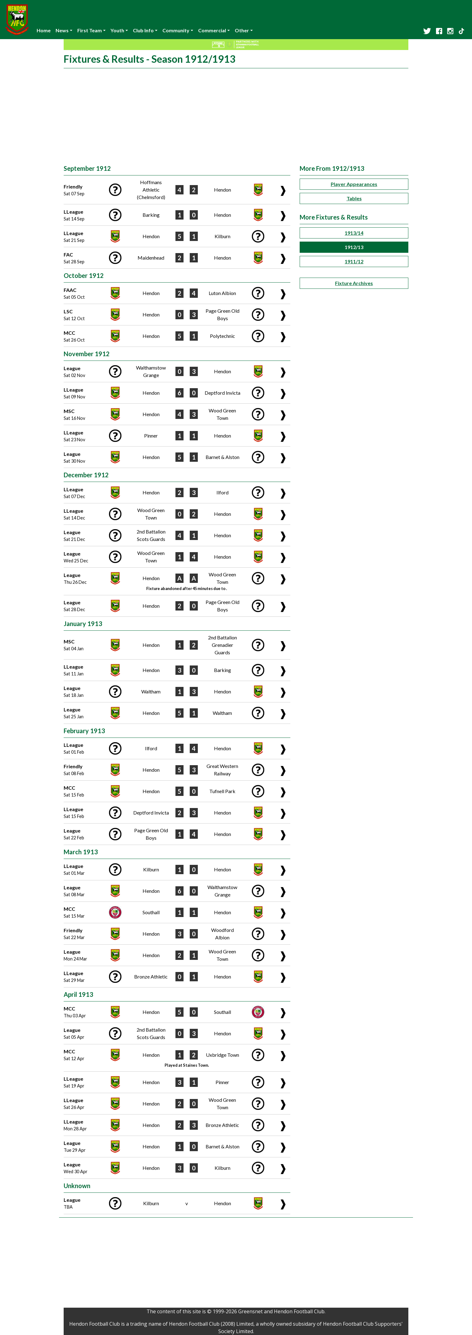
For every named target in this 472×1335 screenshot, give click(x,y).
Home (44, 30)
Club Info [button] (143, 30)
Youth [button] (117, 30)
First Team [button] (89, 30)
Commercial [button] (212, 30)
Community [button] (175, 30)
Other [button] (242, 30)
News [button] (62, 30)
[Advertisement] (236, 118)
